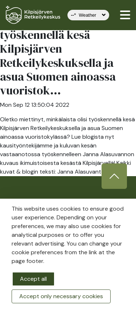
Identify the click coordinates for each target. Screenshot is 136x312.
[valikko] (125, 15)
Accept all (33, 279)
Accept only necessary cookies (61, 296)
